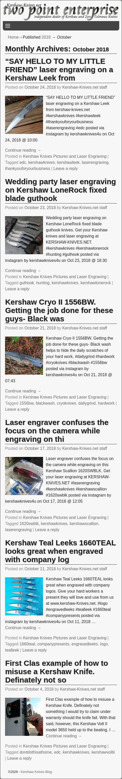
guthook (26, 283)
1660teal (27, 644)
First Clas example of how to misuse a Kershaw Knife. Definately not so (56, 671)
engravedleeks (85, 644)
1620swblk (29, 523)
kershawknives (41, 162)
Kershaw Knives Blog (36, 772)
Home (13, 37)
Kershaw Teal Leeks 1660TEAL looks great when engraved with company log (60, 551)
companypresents (53, 644)
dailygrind (86, 403)
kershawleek (68, 162)
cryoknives (66, 403)
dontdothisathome (35, 752)
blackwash (45, 403)
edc (22, 162)
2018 (46, 37)
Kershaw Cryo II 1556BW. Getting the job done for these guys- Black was (59, 310)
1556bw (26, 403)
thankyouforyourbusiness (27, 168)
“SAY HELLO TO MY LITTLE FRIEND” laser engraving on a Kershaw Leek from (59, 69)
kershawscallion (84, 523)
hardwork (106, 403)
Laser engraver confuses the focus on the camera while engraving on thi (57, 430)
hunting (43, 283)
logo (104, 644)
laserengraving (95, 162)
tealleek (12, 650)
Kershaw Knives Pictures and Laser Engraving (64, 156)
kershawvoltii (103, 752)
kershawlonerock (95, 283)
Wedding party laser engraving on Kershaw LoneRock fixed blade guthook (60, 189)
